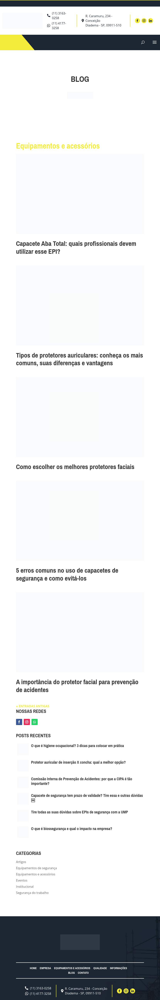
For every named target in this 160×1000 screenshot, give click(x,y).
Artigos (21, 862)
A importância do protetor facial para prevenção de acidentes (77, 685)
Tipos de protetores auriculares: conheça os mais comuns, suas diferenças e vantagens (79, 359)
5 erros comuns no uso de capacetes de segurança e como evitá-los (67, 574)
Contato (83, 973)
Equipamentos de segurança (36, 868)
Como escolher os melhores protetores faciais (75, 466)
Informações (118, 968)
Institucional (25, 886)
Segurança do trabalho (32, 893)
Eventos (21, 880)
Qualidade (100, 968)
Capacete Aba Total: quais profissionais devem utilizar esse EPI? (76, 247)
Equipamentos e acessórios (35, 874)
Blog (71, 973)
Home (33, 968)
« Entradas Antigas (32, 706)
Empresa (45, 968)
